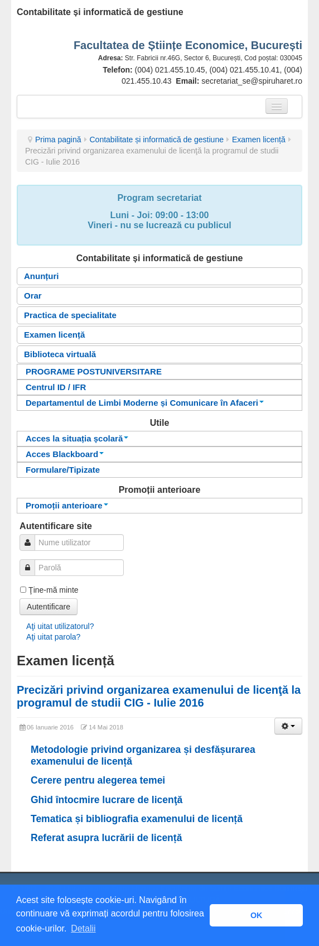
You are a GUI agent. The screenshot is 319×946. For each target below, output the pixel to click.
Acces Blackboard (65, 454)
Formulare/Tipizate (63, 469)
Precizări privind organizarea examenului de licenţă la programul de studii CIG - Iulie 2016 (159, 696)
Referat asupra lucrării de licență (106, 837)
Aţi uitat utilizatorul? (60, 626)
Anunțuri (41, 276)
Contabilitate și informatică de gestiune (157, 139)
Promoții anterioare (67, 505)
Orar (33, 295)
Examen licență (259, 139)
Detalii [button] (83, 928)
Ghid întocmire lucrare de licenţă (106, 799)
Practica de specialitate (70, 315)
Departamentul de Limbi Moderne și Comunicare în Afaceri (145, 402)
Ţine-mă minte (53, 589)
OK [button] (256, 915)
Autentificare (48, 606)
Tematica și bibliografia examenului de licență (137, 818)
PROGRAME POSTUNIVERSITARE (94, 371)
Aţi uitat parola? (53, 636)
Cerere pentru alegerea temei (98, 780)
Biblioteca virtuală (60, 354)
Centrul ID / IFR (56, 387)
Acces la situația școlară (77, 438)
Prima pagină (58, 139)
